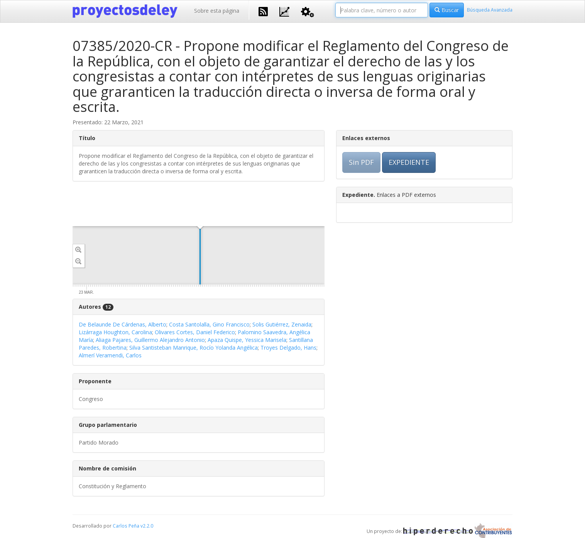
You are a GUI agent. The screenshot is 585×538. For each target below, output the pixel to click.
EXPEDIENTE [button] (409, 162)
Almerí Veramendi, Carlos (110, 355)
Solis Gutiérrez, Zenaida (281, 324)
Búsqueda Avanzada (489, 10)
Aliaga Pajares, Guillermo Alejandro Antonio (150, 339)
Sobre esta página (216, 10)
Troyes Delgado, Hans (288, 347)
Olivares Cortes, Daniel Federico (195, 332)
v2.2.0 (146, 526)
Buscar (447, 10)
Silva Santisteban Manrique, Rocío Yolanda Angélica (193, 347)
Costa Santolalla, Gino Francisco (209, 324)
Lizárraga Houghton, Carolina (115, 332)
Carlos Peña (126, 526)
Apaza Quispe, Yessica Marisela (247, 339)
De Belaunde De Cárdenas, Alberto (122, 324)
